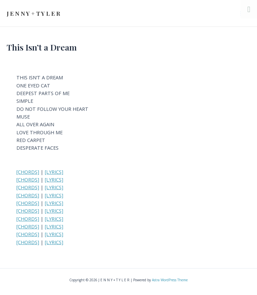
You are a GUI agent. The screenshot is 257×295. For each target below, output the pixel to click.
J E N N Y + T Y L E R (33, 13)
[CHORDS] (27, 171)
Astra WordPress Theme (170, 280)
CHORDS (27, 179)
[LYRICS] (54, 171)
